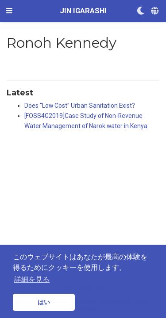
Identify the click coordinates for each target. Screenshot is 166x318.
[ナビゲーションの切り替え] (9, 11)
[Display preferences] (141, 11)
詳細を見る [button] (32, 279)
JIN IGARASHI (83, 11)
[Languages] (155, 11)
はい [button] (44, 302)
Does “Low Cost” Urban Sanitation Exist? (79, 105)
